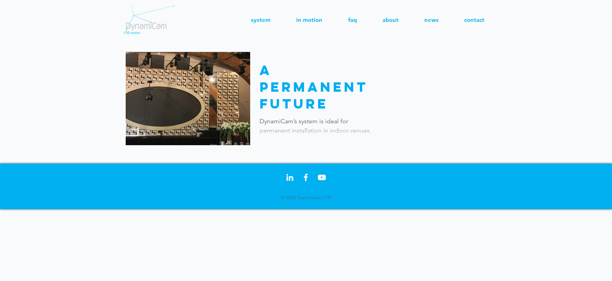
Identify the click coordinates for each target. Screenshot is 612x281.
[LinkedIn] (290, 177)
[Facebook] (306, 177)
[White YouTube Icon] (322, 177)
